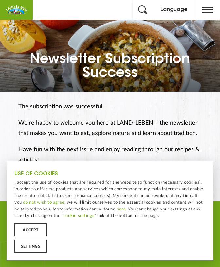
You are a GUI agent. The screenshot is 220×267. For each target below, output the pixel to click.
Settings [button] (30, 246)
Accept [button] (30, 230)
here (121, 209)
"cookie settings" (79, 216)
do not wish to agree (43, 202)
